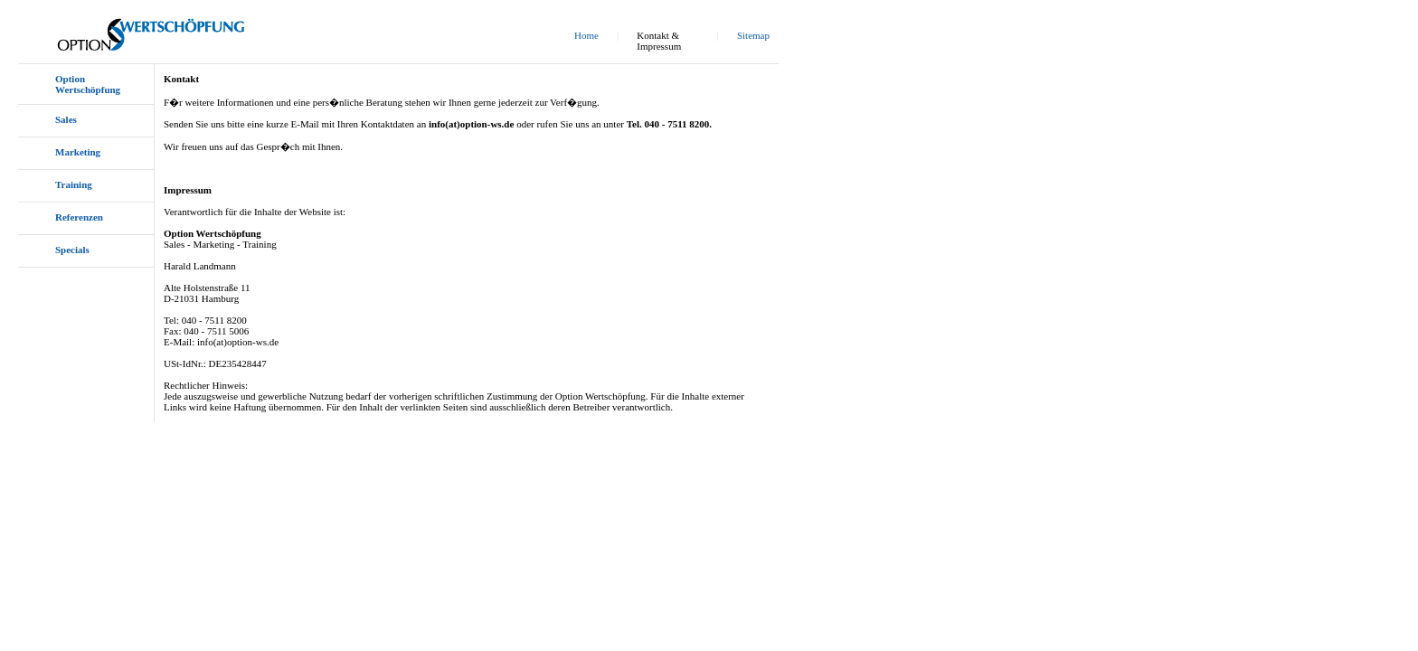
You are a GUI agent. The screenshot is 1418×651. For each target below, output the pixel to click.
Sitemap (753, 35)
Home (586, 35)
